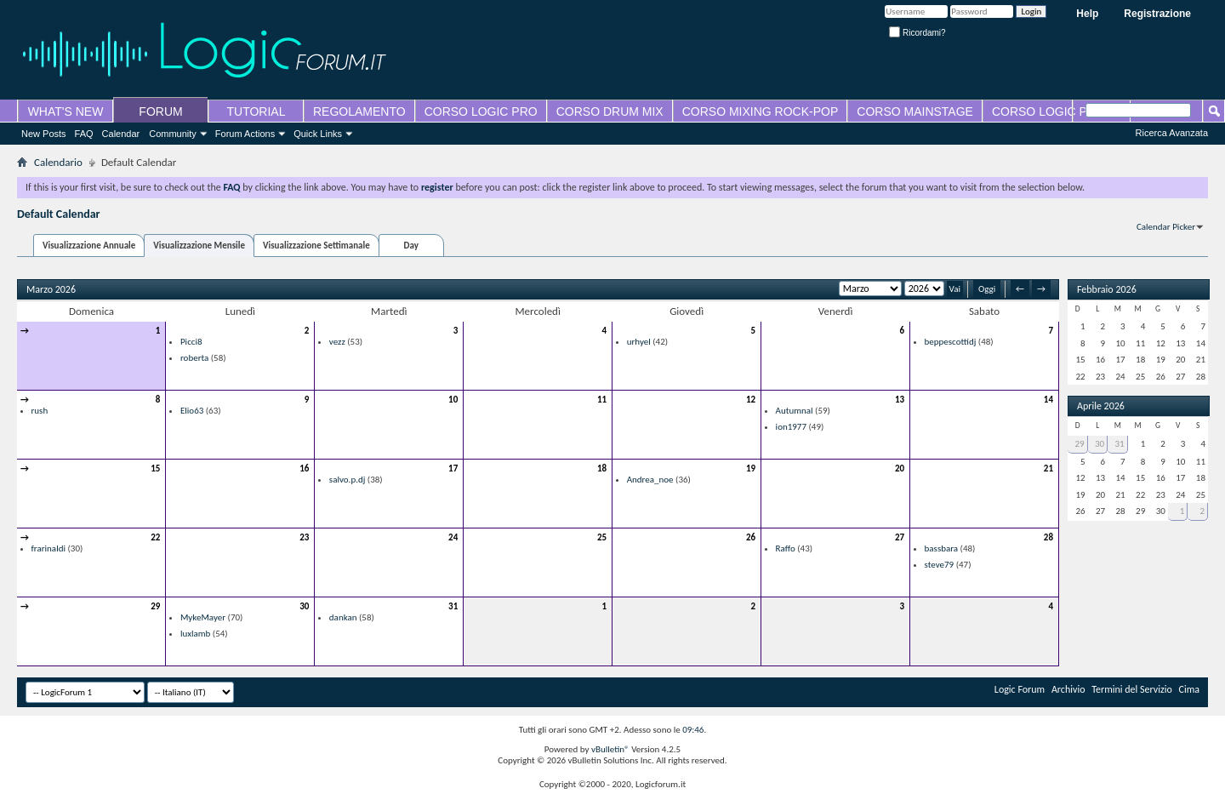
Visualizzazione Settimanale (316, 245)
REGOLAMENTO (359, 111)
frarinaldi (48, 548)
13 (899, 399)
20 (899, 468)
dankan (343, 617)
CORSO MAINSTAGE (915, 111)
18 (602, 468)
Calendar (121, 134)
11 (602, 399)
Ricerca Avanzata (1172, 133)
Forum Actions (245, 134)
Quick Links (317, 134)
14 (1048, 399)
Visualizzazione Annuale (89, 245)
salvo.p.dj (347, 479)
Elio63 (191, 410)
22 (155, 537)
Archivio (1068, 689)
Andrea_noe (650, 479)
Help (1087, 14)
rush (39, 410)
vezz (337, 341)
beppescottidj (951, 341)
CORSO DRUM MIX (610, 111)
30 (304, 606)
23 (304, 537)
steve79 (939, 564)
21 (1048, 468)
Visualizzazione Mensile (199, 245)
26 (750, 537)
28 (1048, 537)
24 (453, 537)
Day (411, 245)
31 (453, 606)
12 (750, 399)
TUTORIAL (256, 111)
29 (155, 606)
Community (173, 134)
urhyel (639, 341)
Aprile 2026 (1101, 406)
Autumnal (794, 410)
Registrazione (1157, 14)
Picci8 (191, 341)
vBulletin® (610, 749)
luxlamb (195, 633)
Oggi (986, 288)
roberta (194, 357)
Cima (1189, 689)
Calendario (58, 162)
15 (155, 468)
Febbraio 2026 (1107, 289)
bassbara (942, 548)
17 (453, 468)
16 (304, 468)
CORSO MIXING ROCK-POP (760, 111)
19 (750, 468)
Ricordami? (917, 32)
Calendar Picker (1166, 226)
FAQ (84, 134)
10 (453, 399)
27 (899, 537)
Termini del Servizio (1131, 689)
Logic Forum (1019, 689)
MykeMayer (202, 617)
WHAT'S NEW (66, 111)
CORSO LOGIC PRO (481, 111)
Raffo (785, 548)
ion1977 (791, 426)
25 (602, 537)
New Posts (43, 134)
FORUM (160, 111)
